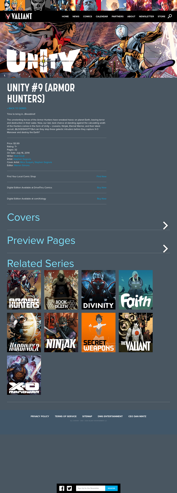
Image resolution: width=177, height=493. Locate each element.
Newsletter (146, 16)
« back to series (80, 108)
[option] (24, 250)
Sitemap (87, 474)
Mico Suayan (90, 162)
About (131, 16)
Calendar (102, 16)
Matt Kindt (83, 155)
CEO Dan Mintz (137, 474)
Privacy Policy (40, 474)
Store (161, 16)
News (76, 16)
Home (65, 16)
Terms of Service (66, 474)
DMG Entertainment (110, 474)
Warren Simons (85, 165)
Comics (87, 16)
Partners (118, 16)
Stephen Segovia (85, 159)
